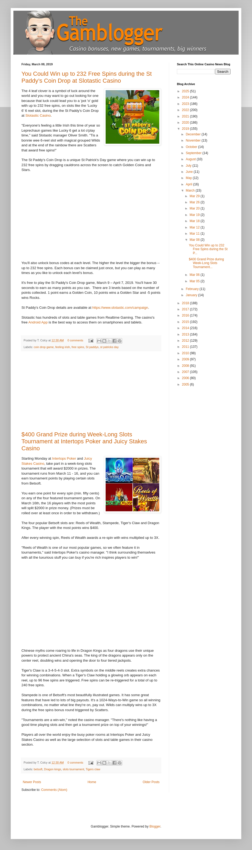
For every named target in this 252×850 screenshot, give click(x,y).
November (194, 140)
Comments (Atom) (54, 790)
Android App (38, 322)
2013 (186, 334)
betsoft (38, 769)
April (189, 184)
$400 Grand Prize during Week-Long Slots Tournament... (206, 263)
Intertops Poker (64, 458)
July (189, 165)
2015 (186, 322)
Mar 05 (195, 281)
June (190, 172)
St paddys (92, 347)
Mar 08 (195, 240)
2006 (186, 378)
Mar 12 (195, 227)
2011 (186, 347)
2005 (186, 384)
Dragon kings (52, 769)
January (192, 295)
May (189, 178)
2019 (186, 129)
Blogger (154, 826)
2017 (186, 309)
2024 (186, 97)
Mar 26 (195, 202)
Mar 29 (195, 196)
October (192, 147)
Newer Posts (32, 782)
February (192, 289)
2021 (186, 116)
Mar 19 (195, 215)
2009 (186, 359)
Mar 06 (195, 275)
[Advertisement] (91, 391)
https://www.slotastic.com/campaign (120, 308)
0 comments (75, 340)
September (194, 153)
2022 (186, 110)
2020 (186, 122)
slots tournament (73, 769)
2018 (186, 303)
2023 (186, 104)
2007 (186, 372)
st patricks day (109, 347)
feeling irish (62, 347)
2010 (186, 353)
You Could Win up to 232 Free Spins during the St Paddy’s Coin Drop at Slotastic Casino (86, 77)
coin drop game (44, 347)
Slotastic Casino (38, 115)
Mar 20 (195, 208)
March (191, 190)
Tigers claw (93, 769)
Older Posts (151, 782)
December (194, 134)
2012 (186, 340)
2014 (186, 328)
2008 (186, 366)
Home (92, 782)
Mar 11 (195, 233)
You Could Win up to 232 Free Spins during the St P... (208, 249)
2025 (186, 91)
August (191, 159)
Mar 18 (195, 221)
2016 (186, 315)
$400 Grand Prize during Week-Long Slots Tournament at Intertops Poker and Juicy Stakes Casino (84, 441)
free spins (78, 347)
